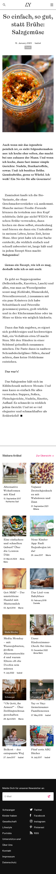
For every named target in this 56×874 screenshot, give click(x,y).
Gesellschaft (9, 821)
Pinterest (39, 827)
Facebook (39, 815)
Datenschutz (9, 862)
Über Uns (7, 845)
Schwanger (8, 810)
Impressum (8, 856)
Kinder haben (9, 815)
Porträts (7, 833)
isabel (38, 43)
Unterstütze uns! (11, 839)
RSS (36, 833)
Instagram (39, 821)
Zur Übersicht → (45, 455)
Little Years (28, 4)
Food (28, 47)
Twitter (38, 810)
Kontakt (6, 850)
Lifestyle (7, 827)
